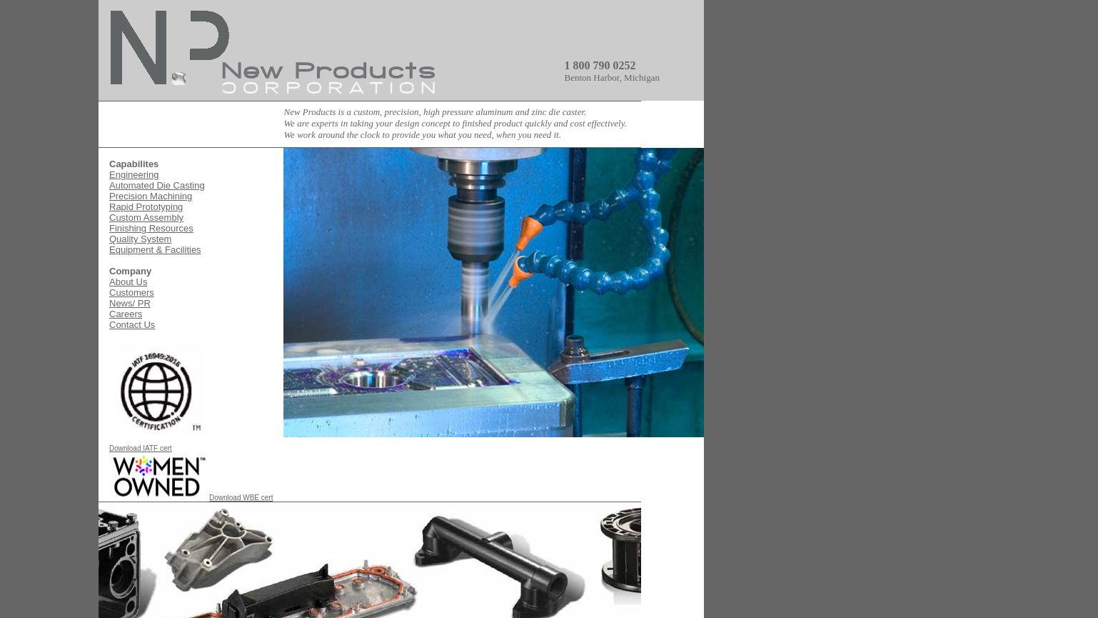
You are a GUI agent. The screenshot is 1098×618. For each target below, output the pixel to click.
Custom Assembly (146, 217)
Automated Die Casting (157, 185)
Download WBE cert (191, 498)
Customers (131, 292)
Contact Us (132, 324)
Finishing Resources (151, 228)
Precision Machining (150, 196)
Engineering (133, 174)
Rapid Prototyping (146, 206)
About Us (128, 281)
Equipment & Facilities (155, 249)
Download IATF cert (159, 445)
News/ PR (130, 303)
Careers (125, 314)
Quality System (140, 239)
